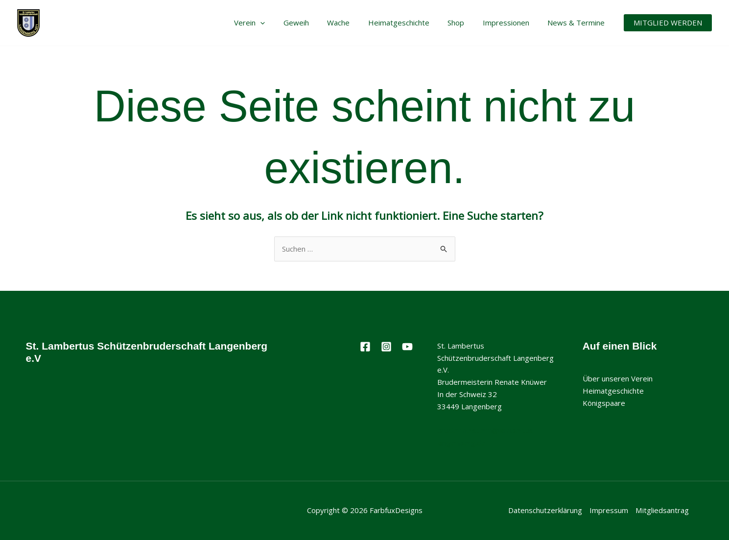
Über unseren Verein (618, 378)
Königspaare (604, 403)
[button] (668, 22)
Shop (465, 22)
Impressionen (511, 22)
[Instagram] (386, 346)
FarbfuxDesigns (396, 510)
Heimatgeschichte (411, 22)
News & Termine (578, 22)
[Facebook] (365, 346)
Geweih (316, 22)
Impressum (609, 510)
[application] (284, 23)
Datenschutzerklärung (546, 510)
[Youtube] (407, 346)
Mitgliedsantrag (662, 510)
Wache (355, 22)
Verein (273, 23)
